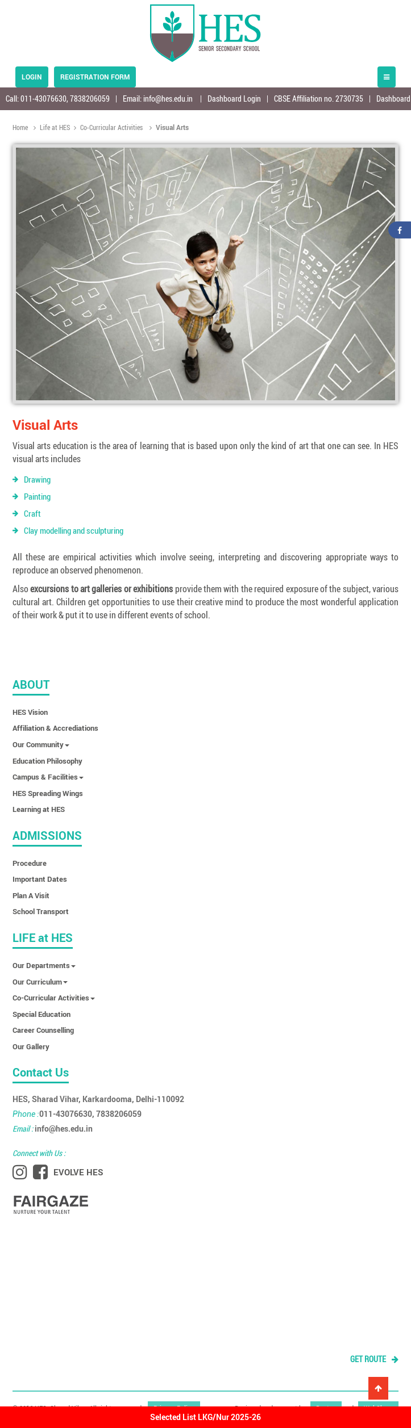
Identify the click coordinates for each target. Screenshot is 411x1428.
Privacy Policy (173, 1406)
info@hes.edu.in (168, 98)
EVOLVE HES (78, 1172)
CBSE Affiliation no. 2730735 (318, 98)
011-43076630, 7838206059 (77, 1113)
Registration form (95, 76)
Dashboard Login (234, 98)
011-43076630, (45, 98)
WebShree (378, 1406)
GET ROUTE (374, 1359)
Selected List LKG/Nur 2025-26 (205, 1417)
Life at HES (52, 127)
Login (32, 76)
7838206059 (90, 98)
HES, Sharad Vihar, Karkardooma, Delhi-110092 (98, 1099)
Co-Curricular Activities (108, 127)
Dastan (326, 1406)
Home (21, 127)
